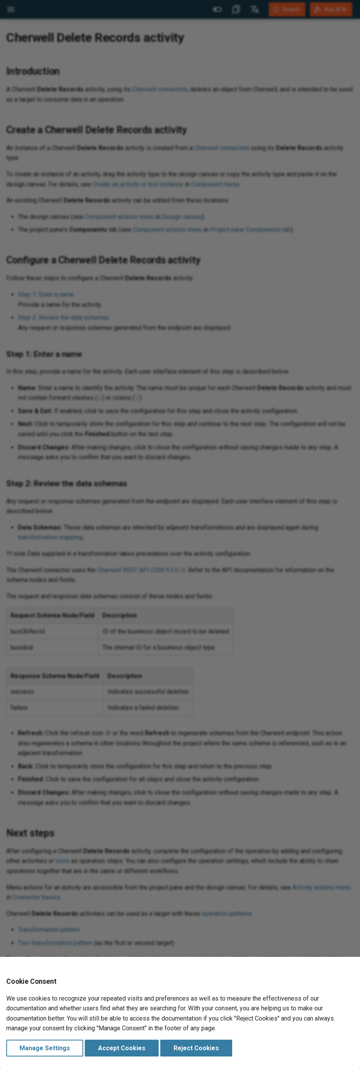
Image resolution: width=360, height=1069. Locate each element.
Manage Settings (45, 1048)
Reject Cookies (196, 1048)
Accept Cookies (121, 1048)
